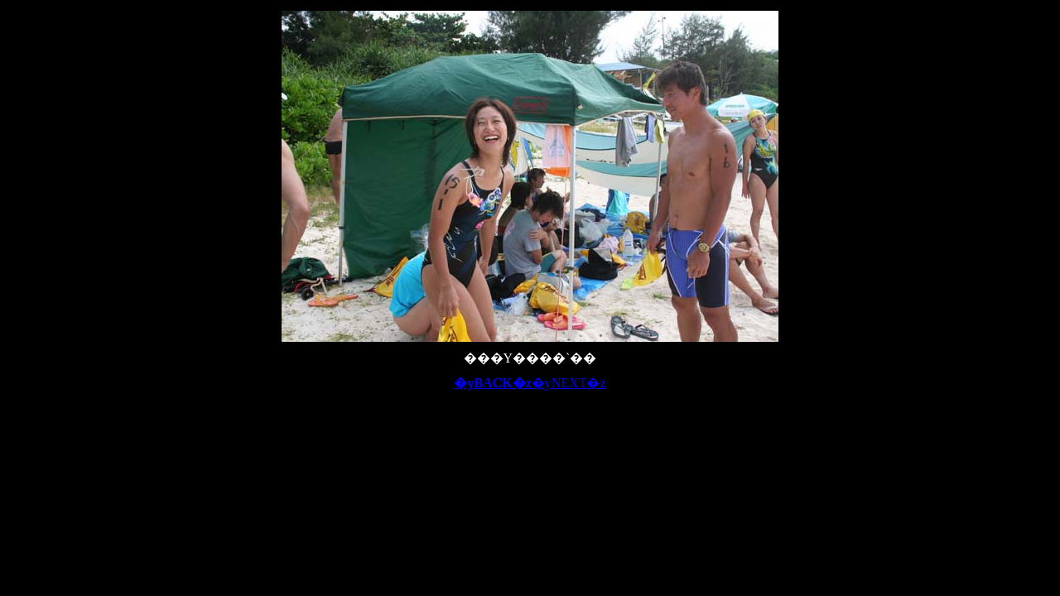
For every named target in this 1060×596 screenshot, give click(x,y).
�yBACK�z (492, 383)
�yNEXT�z (569, 383)
